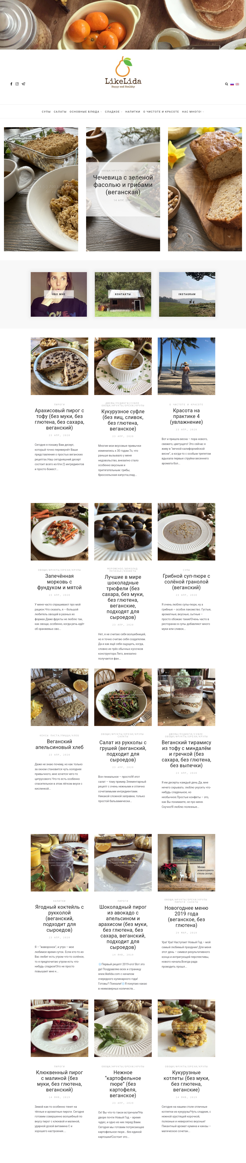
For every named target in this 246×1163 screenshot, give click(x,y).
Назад (50, 1026)
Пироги (59, 262)
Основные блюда (84, 111)
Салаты (60, 111)
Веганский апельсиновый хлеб (60, 602)
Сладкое (112, 111)
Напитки (132, 111)
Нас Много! (192, 111)
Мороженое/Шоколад (122, 426)
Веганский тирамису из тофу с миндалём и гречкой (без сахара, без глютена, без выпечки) (186, 612)
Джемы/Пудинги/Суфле (122, 261)
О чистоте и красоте (161, 111)
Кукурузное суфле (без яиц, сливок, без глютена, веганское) (123, 278)
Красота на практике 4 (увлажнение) (186, 274)
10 (138, 1026)
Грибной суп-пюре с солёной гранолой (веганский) (186, 440)
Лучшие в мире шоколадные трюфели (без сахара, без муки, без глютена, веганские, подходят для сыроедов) (123, 455)
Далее (195, 1026)
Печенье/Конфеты (123, 429)
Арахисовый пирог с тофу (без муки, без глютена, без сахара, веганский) (59, 277)
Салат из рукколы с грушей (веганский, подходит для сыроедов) (123, 609)
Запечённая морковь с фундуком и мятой (59, 440)
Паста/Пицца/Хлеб (65, 593)
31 (170, 1026)
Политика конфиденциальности (123, 1145)
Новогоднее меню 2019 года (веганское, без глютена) (187, 774)
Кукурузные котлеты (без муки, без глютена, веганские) (186, 939)
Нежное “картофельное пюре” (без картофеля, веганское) (123, 942)
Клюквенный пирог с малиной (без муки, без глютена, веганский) (59, 939)
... (82, 1026)
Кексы (44, 593)
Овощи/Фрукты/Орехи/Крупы (123, 263)
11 (149, 1026)
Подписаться (153, 1104)
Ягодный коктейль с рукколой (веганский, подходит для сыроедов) (59, 776)
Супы (46, 111)
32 (181, 1026)
